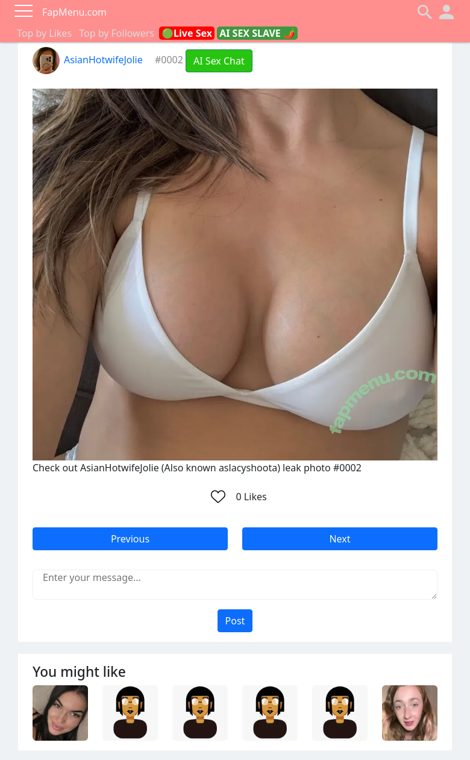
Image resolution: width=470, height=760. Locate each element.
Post (235, 620)
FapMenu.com (74, 12)
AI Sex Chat (219, 61)
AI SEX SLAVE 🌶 (257, 33)
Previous (130, 538)
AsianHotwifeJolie (88, 59)
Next (339, 538)
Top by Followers (116, 33)
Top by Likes (44, 33)
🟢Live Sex (186, 33)
